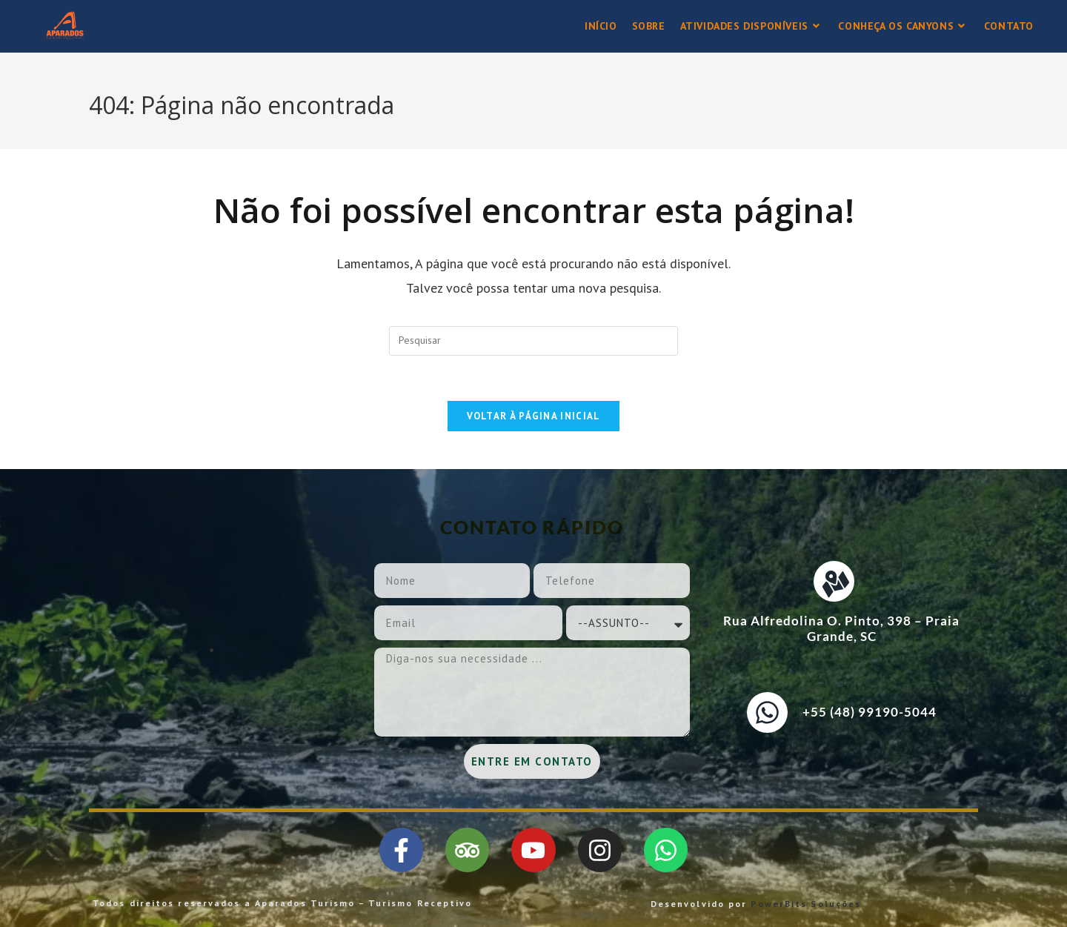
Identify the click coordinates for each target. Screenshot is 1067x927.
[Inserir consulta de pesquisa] (533, 341)
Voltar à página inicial (534, 416)
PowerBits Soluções (806, 903)
